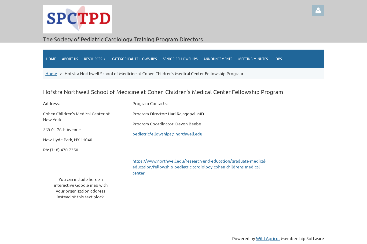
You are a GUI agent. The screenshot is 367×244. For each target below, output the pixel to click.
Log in (318, 10)
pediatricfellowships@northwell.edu (167, 133)
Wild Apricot (268, 238)
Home (51, 73)
